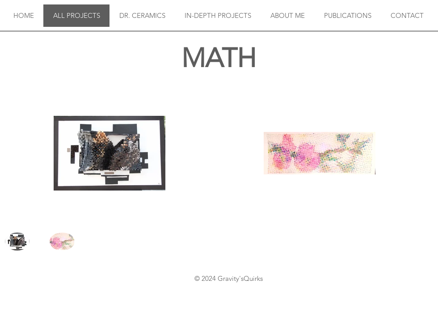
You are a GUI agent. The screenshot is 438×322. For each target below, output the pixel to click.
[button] (17, 241)
